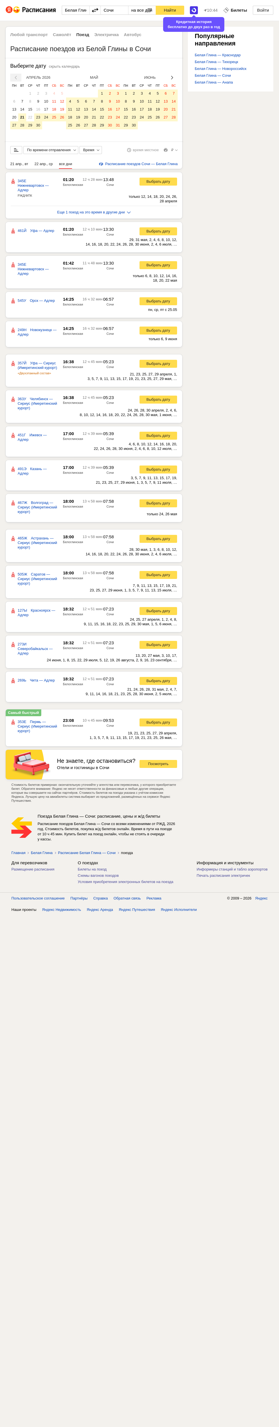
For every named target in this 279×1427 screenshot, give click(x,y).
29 (30, 125)
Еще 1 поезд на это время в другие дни (94, 212)
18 (54, 109)
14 (22, 109)
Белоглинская (73, 184)
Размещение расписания (32, 869)
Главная (18, 853)
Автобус (132, 34)
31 (118, 125)
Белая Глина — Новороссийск (220, 69)
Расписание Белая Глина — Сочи (87, 853)
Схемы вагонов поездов (98, 875)
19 (62, 109)
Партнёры (78, 898)
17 (46, 109)
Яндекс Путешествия (137, 909)
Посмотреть (158, 764)
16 (38, 109)
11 (54, 101)
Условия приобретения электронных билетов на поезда (125, 882)
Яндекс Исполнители (179, 909)
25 (54, 117)
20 (14, 117)
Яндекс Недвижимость (61, 909)
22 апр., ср (43, 164)
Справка (100, 898)
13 (14, 109)
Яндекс (261, 898)
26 (62, 117)
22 (30, 117)
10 (46, 101)
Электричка (106, 34)
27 (14, 125)
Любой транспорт (29, 34)
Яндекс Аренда (100, 909)
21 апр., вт (19, 164)
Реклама (154, 898)
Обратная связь (127, 898)
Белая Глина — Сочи (213, 75)
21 (22, 117)
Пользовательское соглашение (38, 898)
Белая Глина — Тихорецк (216, 62)
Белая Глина (41, 853)
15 (30, 109)
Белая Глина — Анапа (214, 82)
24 (46, 117)
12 (62, 101)
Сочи (110, 184)
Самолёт (62, 34)
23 (38, 117)
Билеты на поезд (92, 869)
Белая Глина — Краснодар (218, 55)
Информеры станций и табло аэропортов (232, 869)
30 (38, 125)
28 (22, 125)
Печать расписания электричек (223, 875)
